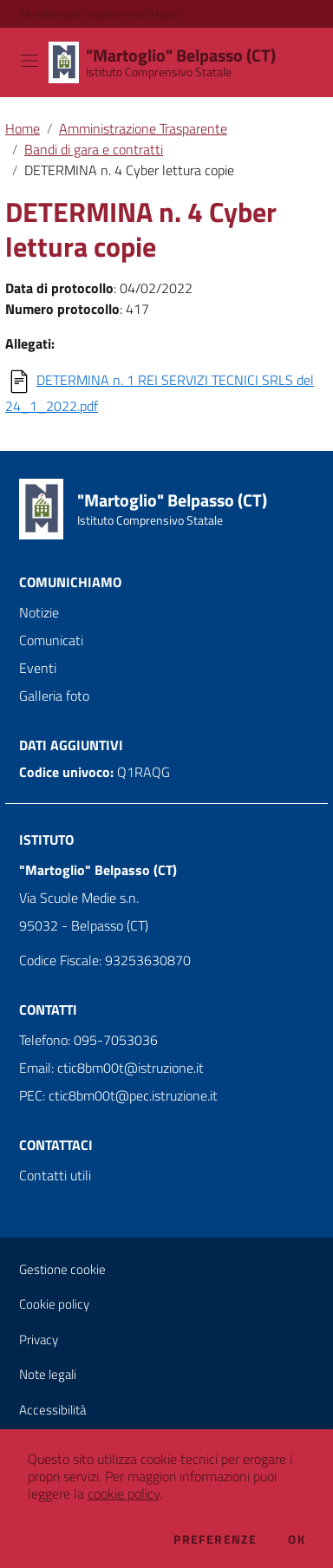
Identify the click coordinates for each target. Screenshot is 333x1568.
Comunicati (51, 640)
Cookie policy (54, 1304)
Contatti (48, 1009)
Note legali (47, 1374)
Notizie (39, 612)
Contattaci (56, 1144)
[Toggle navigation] (29, 60)
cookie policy (124, 1493)
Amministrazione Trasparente (143, 128)
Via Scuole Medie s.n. (79, 897)
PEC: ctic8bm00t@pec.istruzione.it (118, 1095)
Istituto (46, 839)
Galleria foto (54, 695)
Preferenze (215, 1539)
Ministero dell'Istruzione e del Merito (100, 14)
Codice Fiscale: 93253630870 (105, 960)
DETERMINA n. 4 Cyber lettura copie (129, 170)
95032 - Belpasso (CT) (83, 925)
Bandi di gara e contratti (93, 149)
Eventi (37, 667)
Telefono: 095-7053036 (88, 1039)
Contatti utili (55, 1175)
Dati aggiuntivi (71, 745)
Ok (296, 1539)
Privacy (38, 1339)
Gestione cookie (62, 1269)
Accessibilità (52, 1410)
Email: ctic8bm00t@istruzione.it (111, 1067)
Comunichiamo (70, 582)
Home (22, 128)
